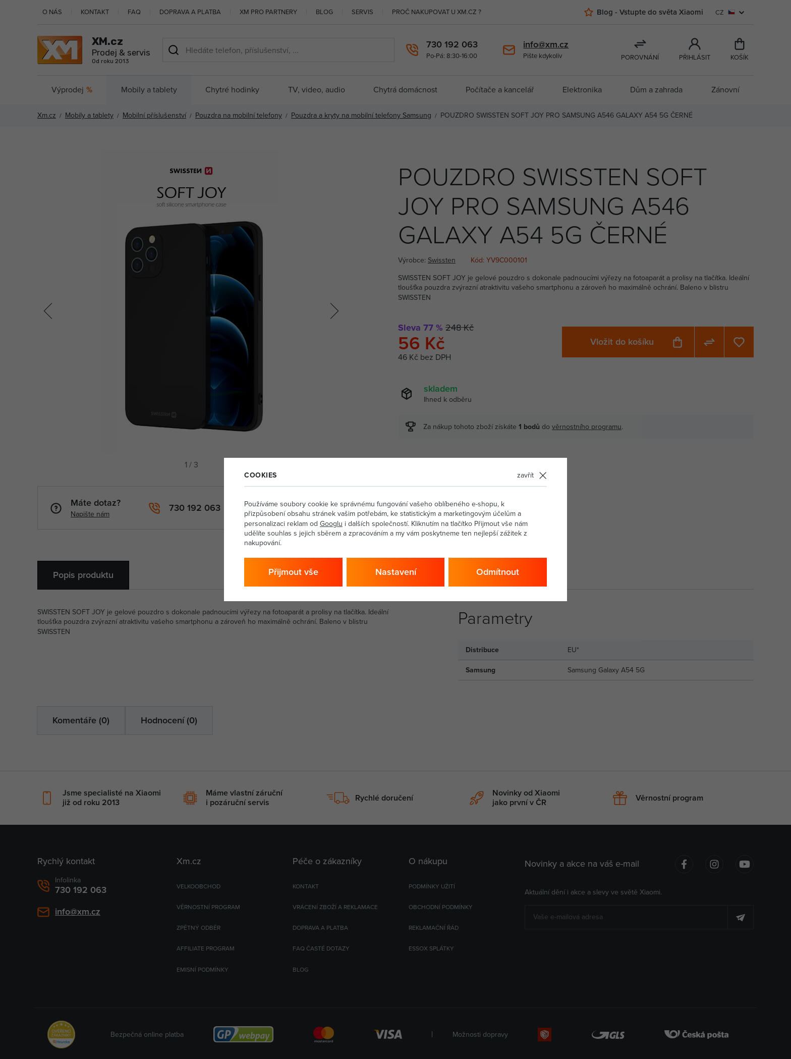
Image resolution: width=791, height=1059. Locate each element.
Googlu (331, 523)
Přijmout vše (293, 571)
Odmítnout (497, 571)
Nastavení (395, 571)
